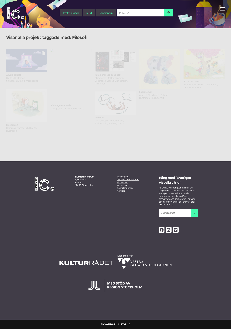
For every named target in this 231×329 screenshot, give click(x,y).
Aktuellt (121, 190)
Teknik (89, 12)
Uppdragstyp (106, 12)
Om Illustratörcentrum (128, 179)
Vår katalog (122, 185)
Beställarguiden (125, 188)
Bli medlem (122, 182)
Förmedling (122, 176)
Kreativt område (71, 12)
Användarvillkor (113, 324)
